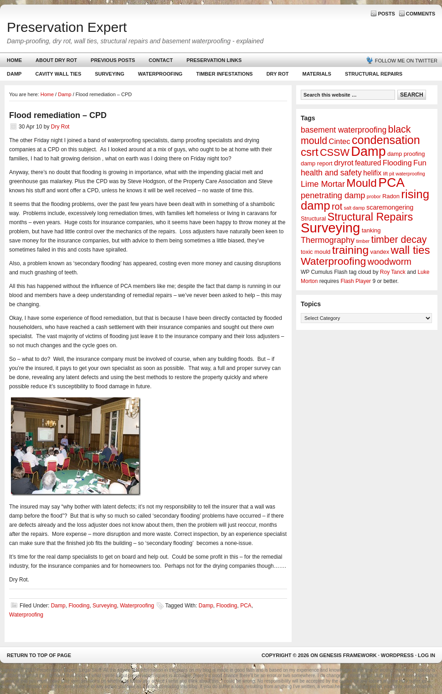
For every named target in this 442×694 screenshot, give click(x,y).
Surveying (109, 74)
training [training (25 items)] (350, 250)
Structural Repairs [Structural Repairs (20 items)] (370, 217)
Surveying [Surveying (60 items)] (330, 227)
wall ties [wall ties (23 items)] (410, 250)
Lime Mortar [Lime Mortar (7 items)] (323, 184)
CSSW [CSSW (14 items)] (334, 152)
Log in (426, 655)
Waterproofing (160, 74)
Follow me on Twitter (406, 60)
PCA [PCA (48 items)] (391, 182)
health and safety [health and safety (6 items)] (331, 172)
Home (14, 60)
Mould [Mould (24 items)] (361, 183)
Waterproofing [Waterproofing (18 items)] (333, 261)
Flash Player (355, 281)
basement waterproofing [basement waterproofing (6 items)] (343, 129)
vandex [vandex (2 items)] (380, 251)
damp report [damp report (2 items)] (317, 163)
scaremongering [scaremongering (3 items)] (389, 207)
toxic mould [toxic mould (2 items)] (315, 251)
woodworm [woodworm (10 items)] (389, 262)
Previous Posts (113, 60)
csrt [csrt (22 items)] (310, 152)
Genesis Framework (348, 655)
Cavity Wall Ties (58, 74)
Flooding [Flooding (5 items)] (397, 163)
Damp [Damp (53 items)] (368, 151)
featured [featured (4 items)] (368, 163)
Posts (386, 13)
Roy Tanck (393, 272)
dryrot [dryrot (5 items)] (344, 163)
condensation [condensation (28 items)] (386, 140)
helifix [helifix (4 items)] (372, 173)
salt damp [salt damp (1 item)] (354, 208)
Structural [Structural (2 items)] (313, 218)
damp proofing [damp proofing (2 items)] (406, 153)
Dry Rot (278, 74)
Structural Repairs (373, 74)
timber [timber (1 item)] (363, 241)
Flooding (78, 605)
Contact (161, 60)
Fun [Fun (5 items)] (420, 163)
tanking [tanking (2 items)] (371, 230)
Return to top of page (39, 655)
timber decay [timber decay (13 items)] (399, 239)
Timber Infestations (223, 76)
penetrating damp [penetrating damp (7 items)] (333, 195)
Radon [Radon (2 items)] (391, 196)
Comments (420, 13)
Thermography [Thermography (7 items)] (328, 240)
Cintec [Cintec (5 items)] (339, 141)
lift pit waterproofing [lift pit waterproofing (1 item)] (404, 173)
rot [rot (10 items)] (337, 206)
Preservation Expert (67, 27)
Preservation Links (214, 60)
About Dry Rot (56, 60)
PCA (246, 605)
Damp (13, 76)
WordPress (397, 655)
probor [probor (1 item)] (374, 196)
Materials (317, 74)
